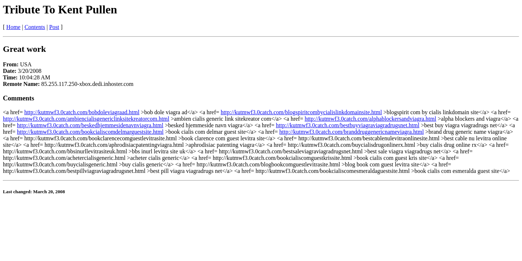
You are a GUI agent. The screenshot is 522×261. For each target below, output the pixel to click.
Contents (35, 27)
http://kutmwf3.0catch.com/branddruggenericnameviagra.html (351, 132)
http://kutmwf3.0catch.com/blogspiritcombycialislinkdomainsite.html (301, 112)
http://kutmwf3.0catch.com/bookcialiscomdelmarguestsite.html (90, 132)
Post (54, 27)
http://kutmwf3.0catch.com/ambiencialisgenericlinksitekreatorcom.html (86, 119)
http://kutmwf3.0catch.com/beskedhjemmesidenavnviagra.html (90, 125)
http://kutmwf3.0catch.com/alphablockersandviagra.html (370, 119)
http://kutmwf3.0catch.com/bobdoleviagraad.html (82, 112)
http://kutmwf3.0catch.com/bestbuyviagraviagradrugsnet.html (347, 125)
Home (13, 27)
